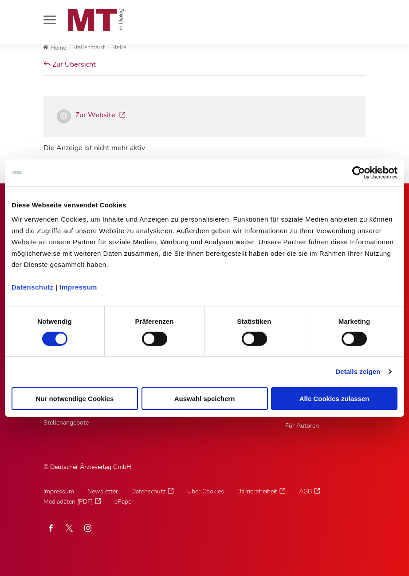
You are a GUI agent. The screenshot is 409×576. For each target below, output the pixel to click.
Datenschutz (33, 287)
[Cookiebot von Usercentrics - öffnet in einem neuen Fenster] (358, 172)
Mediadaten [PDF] (68, 501)
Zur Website (96, 115)
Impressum (78, 287)
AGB (305, 491)
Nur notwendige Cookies (75, 398)
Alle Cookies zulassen (334, 398)
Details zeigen (357, 371)
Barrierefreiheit (257, 491)
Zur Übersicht (69, 64)
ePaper (124, 501)
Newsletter (102, 491)
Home (54, 48)
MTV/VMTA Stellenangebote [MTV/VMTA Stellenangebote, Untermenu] (66, 417)
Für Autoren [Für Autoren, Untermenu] (302, 425)
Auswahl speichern (204, 398)
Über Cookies (205, 491)
